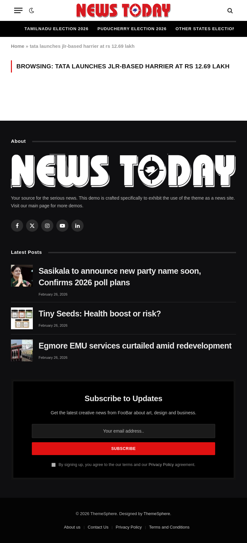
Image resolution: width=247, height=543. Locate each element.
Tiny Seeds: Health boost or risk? (100, 313)
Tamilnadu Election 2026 (56, 28)
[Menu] (18, 10)
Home (17, 46)
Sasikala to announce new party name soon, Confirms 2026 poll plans (120, 276)
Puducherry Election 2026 (132, 28)
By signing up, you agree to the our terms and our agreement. (123, 464)
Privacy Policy (161, 464)
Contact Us (98, 527)
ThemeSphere (156, 513)
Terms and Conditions (169, 527)
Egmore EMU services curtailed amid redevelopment (135, 345)
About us (72, 527)
